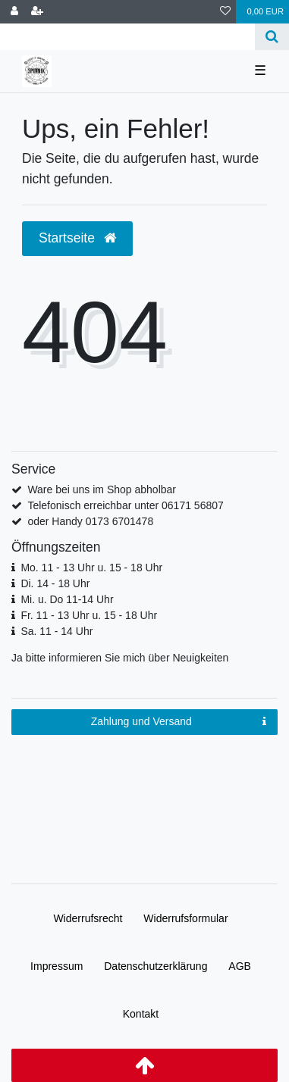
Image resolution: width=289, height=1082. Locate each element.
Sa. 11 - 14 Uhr (56, 631)
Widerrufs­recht (87, 918)
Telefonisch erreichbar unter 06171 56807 (125, 505)
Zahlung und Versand (178, 722)
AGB (239, 966)
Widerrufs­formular (185, 918)
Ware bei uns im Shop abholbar (101, 489)
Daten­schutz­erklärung (155, 966)
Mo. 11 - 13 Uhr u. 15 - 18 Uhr (91, 567)
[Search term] (127, 36)
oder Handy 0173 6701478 (90, 521)
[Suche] (272, 36)
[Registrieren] (37, 11)
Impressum (56, 966)
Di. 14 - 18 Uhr (55, 583)
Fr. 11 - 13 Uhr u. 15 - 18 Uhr (88, 615)
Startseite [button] (77, 237)
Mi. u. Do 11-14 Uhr (66, 599)
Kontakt (141, 1014)
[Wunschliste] (225, 11)
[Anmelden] (14, 11)
